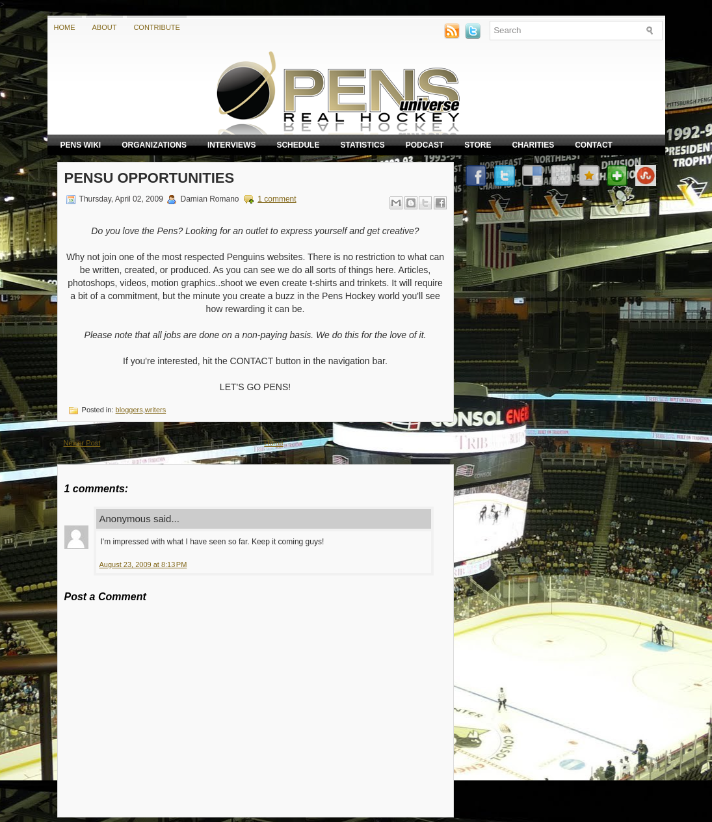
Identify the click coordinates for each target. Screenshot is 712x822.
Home (64, 27)
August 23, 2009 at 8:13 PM (143, 564)
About (104, 27)
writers (155, 410)
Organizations (154, 145)
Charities (533, 145)
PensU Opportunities (149, 178)
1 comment (276, 199)
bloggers (129, 410)
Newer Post (82, 443)
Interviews (231, 145)
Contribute (156, 27)
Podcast (425, 145)
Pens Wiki (80, 145)
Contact (594, 145)
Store (477, 145)
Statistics (362, 145)
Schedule (297, 145)
